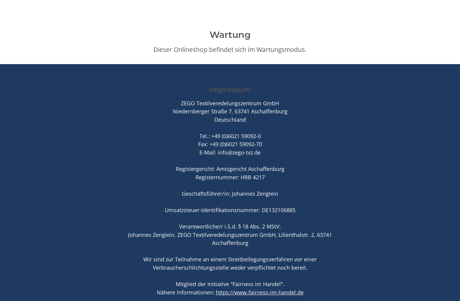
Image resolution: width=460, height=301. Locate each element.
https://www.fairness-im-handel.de (260, 292)
